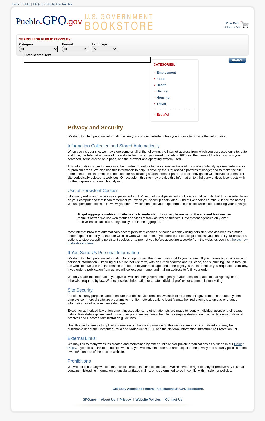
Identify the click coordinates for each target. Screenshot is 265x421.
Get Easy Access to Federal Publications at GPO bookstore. (158, 389)
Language (99, 44)
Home (16, 4)
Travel (161, 104)
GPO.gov (90, 399)
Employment (166, 72)
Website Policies (148, 399)
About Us (108, 399)
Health (161, 85)
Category (26, 44)
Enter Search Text (37, 55)
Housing (163, 97)
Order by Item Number (58, 4)
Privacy (125, 399)
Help (26, 4)
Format (67, 44)
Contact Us (173, 399)
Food (160, 79)
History (162, 91)
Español (163, 114)
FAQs (36, 4)
